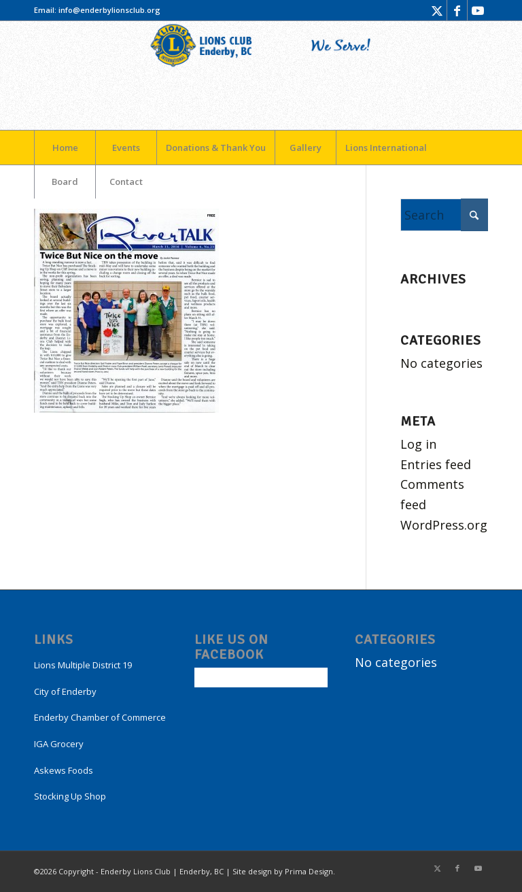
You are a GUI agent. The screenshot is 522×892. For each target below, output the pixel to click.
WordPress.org (443, 525)
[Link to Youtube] (478, 10)
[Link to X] (437, 10)
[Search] (444, 215)
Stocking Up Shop (70, 796)
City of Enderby (65, 691)
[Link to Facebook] (457, 10)
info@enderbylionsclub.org (109, 10)
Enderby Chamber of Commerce (100, 717)
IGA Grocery (59, 744)
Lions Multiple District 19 (83, 665)
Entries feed (435, 464)
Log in (418, 444)
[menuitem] (64, 148)
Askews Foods (63, 770)
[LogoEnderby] (261, 75)
